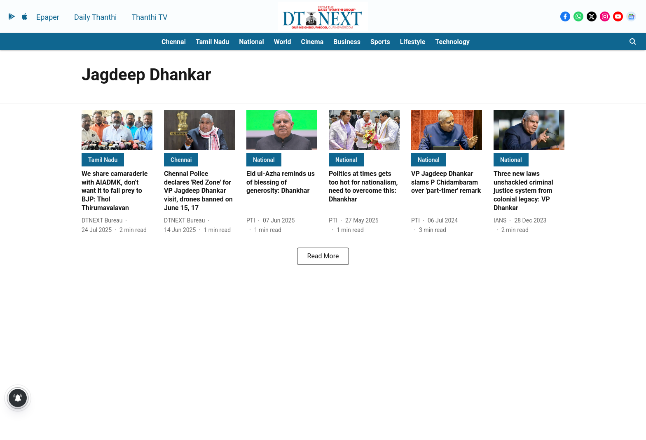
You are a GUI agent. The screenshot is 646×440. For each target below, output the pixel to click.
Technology (452, 42)
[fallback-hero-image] (117, 130)
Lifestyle (413, 42)
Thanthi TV (149, 17)
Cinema (312, 42)
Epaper (47, 17)
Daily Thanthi (95, 17)
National (251, 42)
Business (346, 42)
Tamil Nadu (212, 42)
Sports (380, 42)
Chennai (174, 42)
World (282, 42)
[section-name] (103, 160)
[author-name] (104, 220)
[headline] (117, 191)
